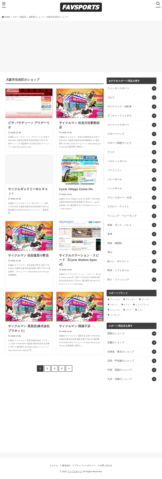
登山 (109, 252)
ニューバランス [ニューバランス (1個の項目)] (142, 305)
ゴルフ (111, 97)
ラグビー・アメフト (118, 206)
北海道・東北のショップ (120, 351)
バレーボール (114, 179)
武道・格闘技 (114, 243)
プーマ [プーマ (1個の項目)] (129, 310)
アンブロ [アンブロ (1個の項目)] (145, 299)
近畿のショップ (116, 342)
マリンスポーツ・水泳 (119, 197)
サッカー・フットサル (119, 115)
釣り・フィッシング (118, 279)
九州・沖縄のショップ (119, 379)
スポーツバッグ (116, 134)
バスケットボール (117, 161)
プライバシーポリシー (85, 465)
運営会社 (66, 465)
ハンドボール (114, 188)
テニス (111, 152)
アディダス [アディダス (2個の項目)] (131, 299)
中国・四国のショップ (119, 370)
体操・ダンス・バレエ (119, 225)
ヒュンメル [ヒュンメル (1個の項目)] (115, 310)
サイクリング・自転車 (119, 106)
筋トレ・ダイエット (118, 261)
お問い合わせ (106, 465)
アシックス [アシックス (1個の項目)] (115, 299)
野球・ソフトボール (118, 270)
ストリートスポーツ (118, 125)
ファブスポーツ (74, 471)
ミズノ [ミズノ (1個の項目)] (140, 310)
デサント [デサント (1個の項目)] (114, 305)
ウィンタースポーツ (118, 88)
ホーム (55, 465)
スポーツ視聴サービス (119, 143)
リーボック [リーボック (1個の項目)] (115, 315)
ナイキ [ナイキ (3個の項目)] (127, 305)
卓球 (109, 234)
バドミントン (114, 170)
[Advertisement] (81, 44)
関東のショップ (116, 333)
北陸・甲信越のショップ (120, 360)
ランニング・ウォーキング (122, 216)
